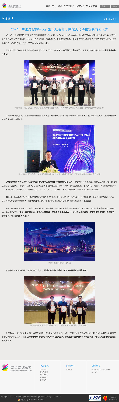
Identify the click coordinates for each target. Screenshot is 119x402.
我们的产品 (44, 375)
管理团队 (43, 377)
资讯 (60, 6)
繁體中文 (105, 6)
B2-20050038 (113, 399)
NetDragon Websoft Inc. (18, 367)
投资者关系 (91, 6)
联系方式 (69, 369)
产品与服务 (69, 6)
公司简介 (43, 369)
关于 (54, 6)
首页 (48, 6)
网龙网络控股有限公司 (12, 6)
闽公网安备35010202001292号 (30, 400)
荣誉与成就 (44, 372)
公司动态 (43, 380)
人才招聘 (80, 6)
